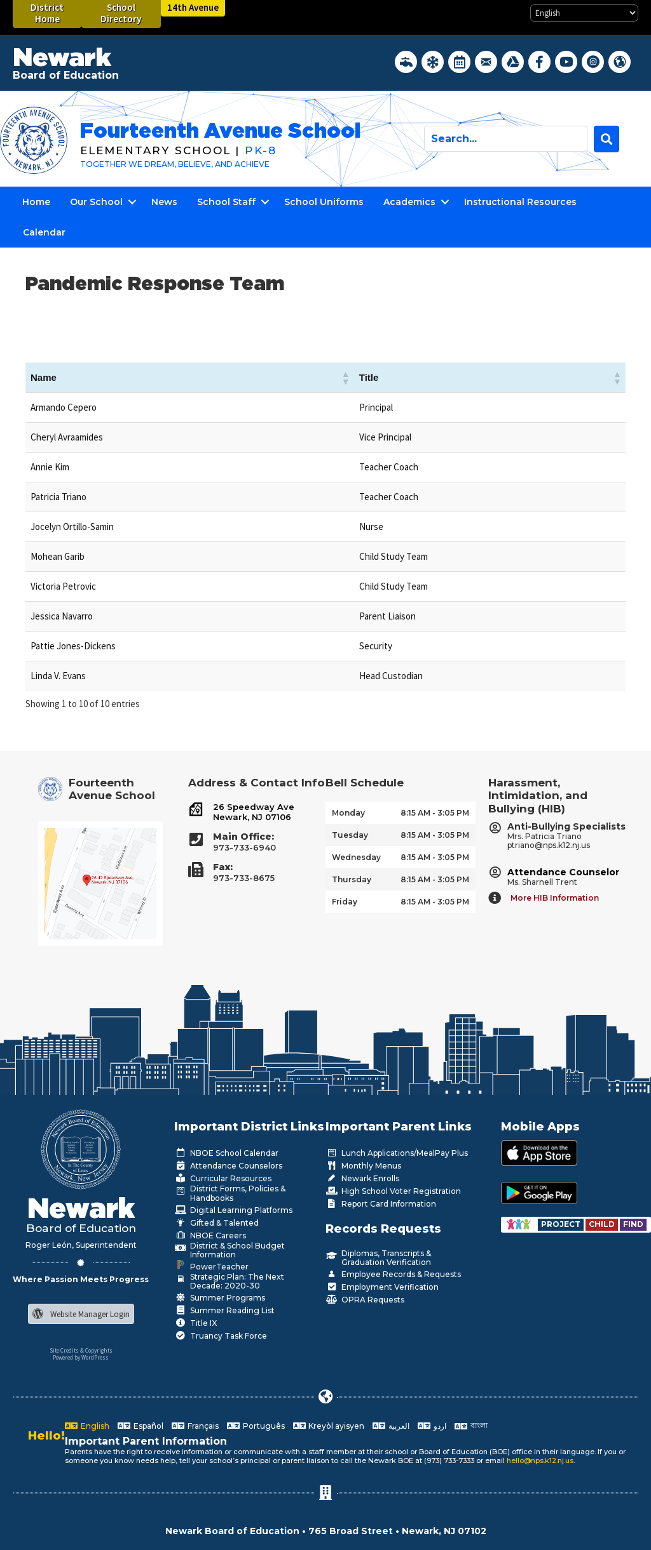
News (164, 202)
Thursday (351, 879)
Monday (348, 813)
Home (36, 202)
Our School (96, 202)
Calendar (44, 232)
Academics (409, 202)
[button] (345, 377)
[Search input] (505, 139)
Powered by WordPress (81, 1357)
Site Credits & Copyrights (81, 1350)
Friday (344, 901)
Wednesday (356, 857)
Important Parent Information (146, 1441)
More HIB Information (555, 898)
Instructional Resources (520, 202)
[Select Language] (584, 13)
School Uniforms (324, 202)
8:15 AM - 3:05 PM (435, 813)
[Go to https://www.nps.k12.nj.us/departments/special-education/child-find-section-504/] (562, 1224)
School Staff (226, 202)
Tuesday (350, 835)
